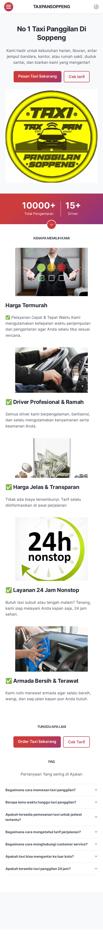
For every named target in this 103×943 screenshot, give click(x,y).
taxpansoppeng (51, 6)
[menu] (8, 6)
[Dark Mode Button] (96, 7)
